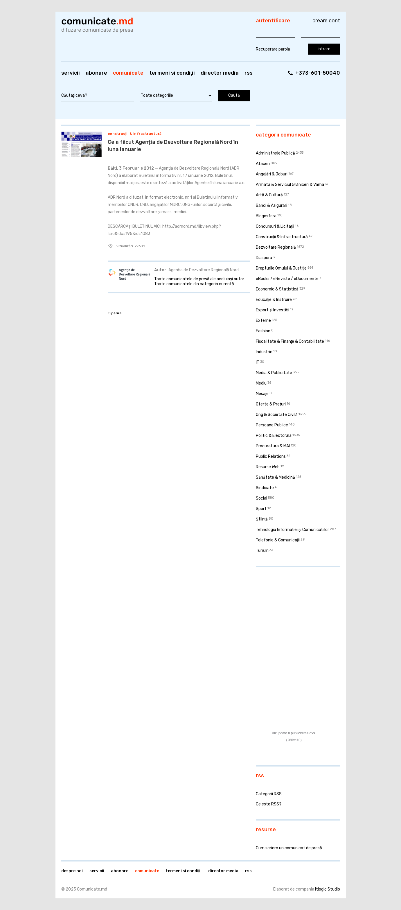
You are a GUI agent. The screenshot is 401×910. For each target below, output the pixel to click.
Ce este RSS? (268, 804)
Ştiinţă (262, 519)
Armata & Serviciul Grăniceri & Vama (290, 184)
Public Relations (271, 456)
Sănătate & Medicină (275, 477)
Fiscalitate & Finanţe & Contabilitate (290, 341)
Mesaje (262, 393)
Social (261, 498)
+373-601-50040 (317, 73)
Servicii (70, 73)
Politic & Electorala (274, 435)
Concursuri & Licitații (275, 226)
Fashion (263, 331)
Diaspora (264, 257)
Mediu (261, 383)
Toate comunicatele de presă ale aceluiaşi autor (199, 279)
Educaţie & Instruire (274, 299)
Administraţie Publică (275, 153)
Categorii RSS (269, 793)
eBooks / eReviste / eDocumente (287, 278)
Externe (263, 320)
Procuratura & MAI (273, 446)
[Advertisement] (292, 609)
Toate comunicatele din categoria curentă (194, 283)
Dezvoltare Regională (276, 247)
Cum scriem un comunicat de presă (289, 848)
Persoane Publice (272, 425)
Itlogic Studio (327, 889)
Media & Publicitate (274, 372)
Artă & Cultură (269, 195)
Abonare (96, 73)
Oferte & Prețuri (271, 404)
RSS (248, 73)
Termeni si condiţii (172, 73)
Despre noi (72, 870)
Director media (220, 73)
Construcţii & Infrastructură (135, 134)
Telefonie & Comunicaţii (278, 540)
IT (257, 362)
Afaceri (263, 163)
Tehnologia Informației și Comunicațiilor (292, 529)
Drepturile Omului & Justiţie (281, 268)
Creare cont (326, 20)
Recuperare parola (273, 49)
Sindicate (265, 487)
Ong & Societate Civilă (277, 414)
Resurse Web (268, 466)
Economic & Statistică (277, 289)
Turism (262, 550)
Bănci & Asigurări (271, 205)
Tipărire (115, 313)
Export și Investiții (272, 310)
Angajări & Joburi (271, 174)
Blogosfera (266, 215)
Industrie (264, 351)
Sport (261, 508)
